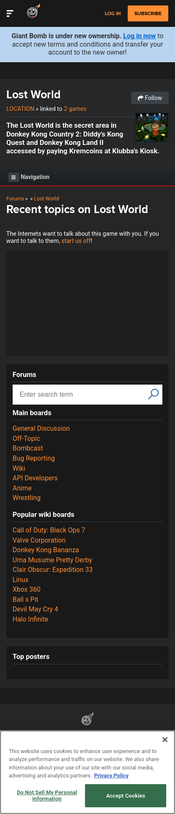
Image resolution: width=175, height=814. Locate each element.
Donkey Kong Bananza (46, 550)
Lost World (33, 94)
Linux (20, 580)
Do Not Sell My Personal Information (47, 795)
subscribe (148, 13)
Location (20, 108)
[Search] (153, 394)
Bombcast (28, 448)
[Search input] (81, 394)
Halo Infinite (31, 619)
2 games (75, 108)
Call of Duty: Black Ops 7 (49, 530)
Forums (15, 198)
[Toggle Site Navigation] (10, 13)
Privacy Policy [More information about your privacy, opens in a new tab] (111, 775)
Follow (150, 98)
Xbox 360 (27, 589)
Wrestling (27, 498)
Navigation (28, 177)
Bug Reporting (34, 458)
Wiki (19, 468)
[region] (87, 772)
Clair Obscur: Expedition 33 (53, 570)
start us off (76, 240)
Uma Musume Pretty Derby (52, 560)
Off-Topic (26, 439)
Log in (113, 14)
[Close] (165, 739)
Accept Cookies (125, 796)
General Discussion (41, 428)
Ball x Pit (26, 599)
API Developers (35, 478)
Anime (22, 488)
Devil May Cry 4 (35, 609)
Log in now (139, 36)
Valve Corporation (39, 540)
